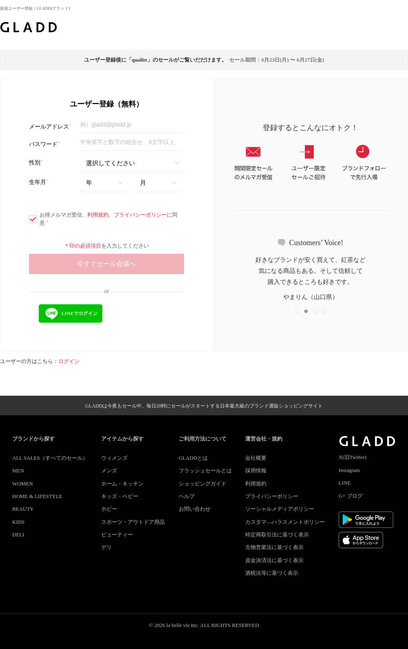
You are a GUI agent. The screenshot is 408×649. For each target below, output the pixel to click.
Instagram (349, 470)
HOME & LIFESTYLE (37, 496)
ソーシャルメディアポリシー (279, 509)
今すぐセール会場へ (106, 263)
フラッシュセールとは (205, 470)
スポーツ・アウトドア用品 (133, 522)
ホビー (109, 509)
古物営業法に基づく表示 (274, 547)
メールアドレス (50, 127)
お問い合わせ (195, 509)
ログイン (69, 361)
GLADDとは (193, 458)
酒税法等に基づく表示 (271, 573)
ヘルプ (187, 496)
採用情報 (255, 470)
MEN (18, 470)
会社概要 (255, 458)
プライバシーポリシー (140, 215)
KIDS (18, 522)
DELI (18, 535)
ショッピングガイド (202, 484)
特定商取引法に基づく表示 (277, 535)
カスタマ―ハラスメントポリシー (285, 522)
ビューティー (117, 535)
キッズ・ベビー (119, 496)
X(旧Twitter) (352, 457)
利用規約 (98, 215)
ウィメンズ (114, 458)
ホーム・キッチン (122, 484)
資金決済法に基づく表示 (274, 560)
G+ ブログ (351, 496)
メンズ (109, 470)
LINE (345, 483)
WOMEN (22, 484)
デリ (106, 547)
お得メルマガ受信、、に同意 (103, 219)
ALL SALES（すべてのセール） (50, 458)
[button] (297, 311)
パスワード (44, 144)
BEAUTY (23, 509)
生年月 (39, 182)
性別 (36, 162)
